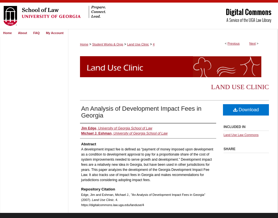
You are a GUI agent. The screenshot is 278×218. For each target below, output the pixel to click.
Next (252, 43)
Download (246, 109)
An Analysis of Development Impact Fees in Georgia (141, 112)
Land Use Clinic (138, 44)
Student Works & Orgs (107, 44)
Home (84, 44)
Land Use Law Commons (241, 135)
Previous (234, 43)
